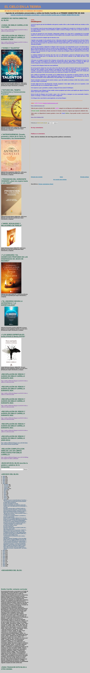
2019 (4, 552)
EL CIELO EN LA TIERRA (22, 7)
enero (5, 498)
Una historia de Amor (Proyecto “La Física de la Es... (15, 509)
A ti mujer (6, 507)
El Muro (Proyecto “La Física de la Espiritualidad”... (15, 520)
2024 (4, 479)
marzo (5, 496)
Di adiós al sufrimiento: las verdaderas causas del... (15, 504)
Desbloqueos (6, 537)
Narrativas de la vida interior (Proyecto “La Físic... (14, 531)
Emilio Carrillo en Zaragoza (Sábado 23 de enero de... (15, 518)
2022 (4, 481)
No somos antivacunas (9, 526)
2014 (4, 558)
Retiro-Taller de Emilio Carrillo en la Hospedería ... (14, 512)
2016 (4, 556)
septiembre (6, 488)
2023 (4, 480)
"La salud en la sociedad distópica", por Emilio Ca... (15, 515)
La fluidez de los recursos (9, 514)
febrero (5, 497)
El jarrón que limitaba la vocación (11, 503)
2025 (4, 477)
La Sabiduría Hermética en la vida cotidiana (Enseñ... (15, 532)
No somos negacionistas (9, 516)
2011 (4, 563)
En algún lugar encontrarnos (10, 502)
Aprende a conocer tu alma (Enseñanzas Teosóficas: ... (16, 500)
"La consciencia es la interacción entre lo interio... (14, 536)
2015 (4, 557)
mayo (5, 493)
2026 (4, 476)
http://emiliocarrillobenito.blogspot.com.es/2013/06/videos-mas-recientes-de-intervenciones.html (14, 443)
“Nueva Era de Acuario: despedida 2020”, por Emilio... (15, 548)
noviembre (6, 485)
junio (5, 492)
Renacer (5, 549)
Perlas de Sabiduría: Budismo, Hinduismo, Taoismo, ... (15, 510)
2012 (4, 561)
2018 (4, 553)
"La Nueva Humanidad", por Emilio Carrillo (13, 524)
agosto (5, 489)
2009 (4, 565)
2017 (4, 554)
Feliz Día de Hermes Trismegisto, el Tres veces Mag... (15, 538)
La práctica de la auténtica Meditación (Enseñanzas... (15, 521)
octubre (6, 487)
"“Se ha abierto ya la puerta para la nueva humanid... (15, 501)
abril (5, 495)
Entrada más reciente (36, 177)
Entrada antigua (84, 177)
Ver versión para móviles (60, 179)
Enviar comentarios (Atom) (46, 184)
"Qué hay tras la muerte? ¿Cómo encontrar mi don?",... (16, 513)
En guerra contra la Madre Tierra (11, 534)
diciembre (6, 484)
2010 (4, 564)
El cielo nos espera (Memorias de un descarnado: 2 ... (15, 540)
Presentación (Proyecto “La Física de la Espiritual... (15, 543)
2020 (4, 550)
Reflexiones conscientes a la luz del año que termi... (15, 544)
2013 (4, 560)
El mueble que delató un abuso (10, 525)
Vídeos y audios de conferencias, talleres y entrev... (15, 545)
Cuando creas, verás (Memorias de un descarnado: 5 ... (16, 506)
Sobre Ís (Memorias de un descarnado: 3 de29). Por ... (15, 530)
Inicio (61, 177)
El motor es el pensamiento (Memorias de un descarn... (16, 519)
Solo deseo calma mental (9, 528)
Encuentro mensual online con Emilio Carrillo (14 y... (15, 527)
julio (5, 491)
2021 (4, 483)
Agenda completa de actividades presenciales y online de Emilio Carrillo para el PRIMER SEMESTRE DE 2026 (45, 15)
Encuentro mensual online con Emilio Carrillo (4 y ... (15, 508)
